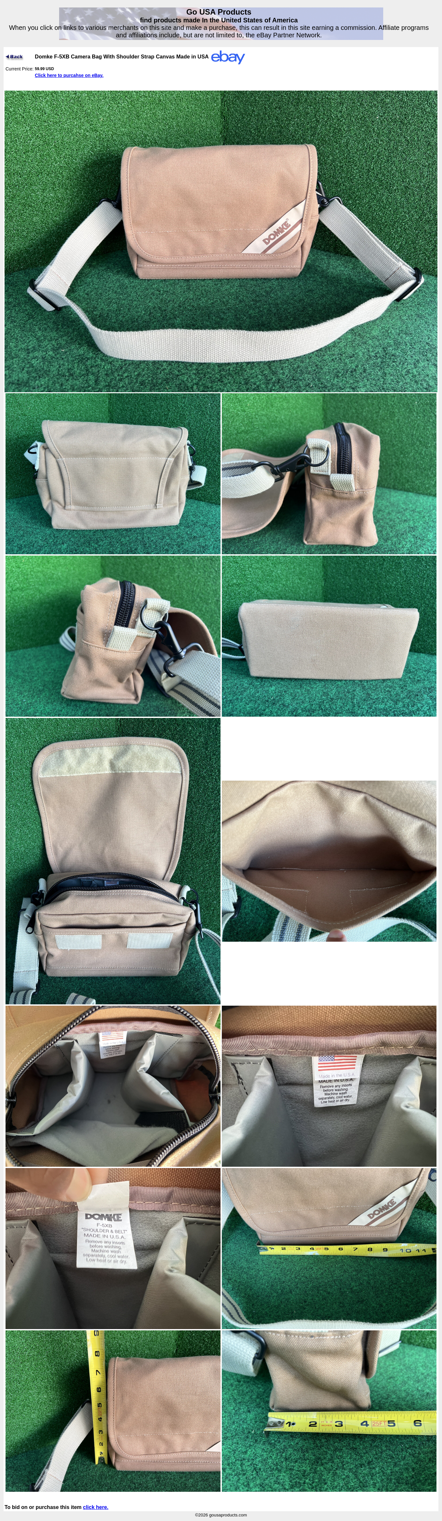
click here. (95, 1507)
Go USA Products (218, 11)
